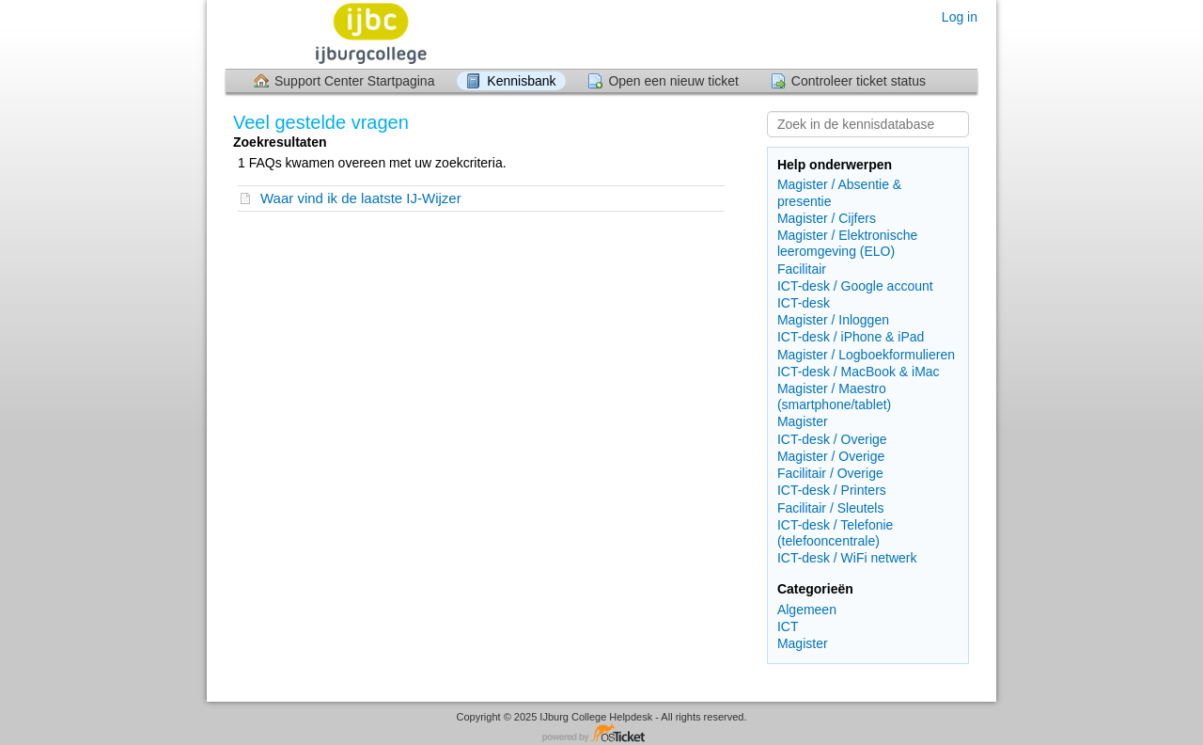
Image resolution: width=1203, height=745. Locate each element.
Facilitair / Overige (830, 473)
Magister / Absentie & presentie (839, 192)
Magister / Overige (830, 456)
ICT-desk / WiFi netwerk (847, 557)
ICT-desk (803, 302)
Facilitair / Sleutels (830, 507)
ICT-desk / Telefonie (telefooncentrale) (835, 532)
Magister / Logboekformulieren (866, 354)
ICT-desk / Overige (832, 439)
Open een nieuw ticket (673, 80)
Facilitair (801, 269)
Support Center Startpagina (354, 80)
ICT (788, 626)
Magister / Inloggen (833, 319)
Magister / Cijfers (826, 218)
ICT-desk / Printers (831, 490)
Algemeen (806, 609)
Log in (959, 16)
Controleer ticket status (858, 80)
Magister (802, 421)
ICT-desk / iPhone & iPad (850, 336)
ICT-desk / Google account (855, 285)
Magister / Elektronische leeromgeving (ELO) (847, 243)
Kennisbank (521, 80)
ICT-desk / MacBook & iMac (858, 371)
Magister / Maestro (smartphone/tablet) (834, 396)
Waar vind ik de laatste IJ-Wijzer (360, 198)
